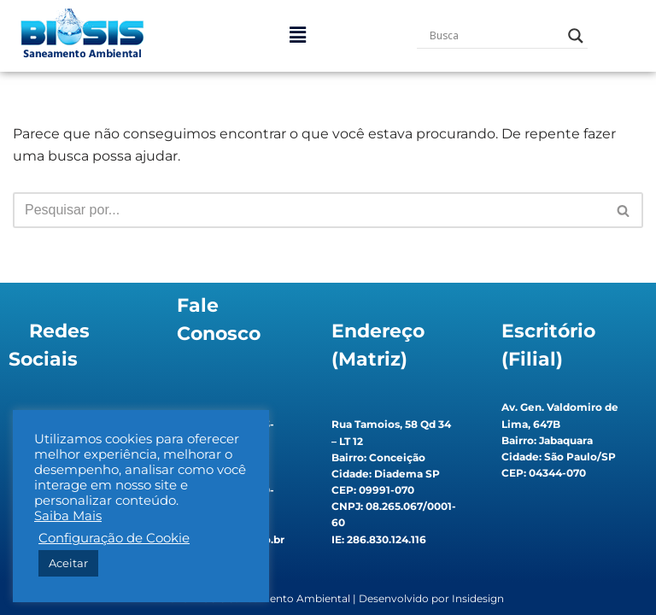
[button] (297, 36)
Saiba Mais (68, 516)
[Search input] (494, 36)
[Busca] (309, 210)
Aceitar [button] (68, 563)
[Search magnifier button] (576, 36)
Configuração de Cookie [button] (114, 538)
